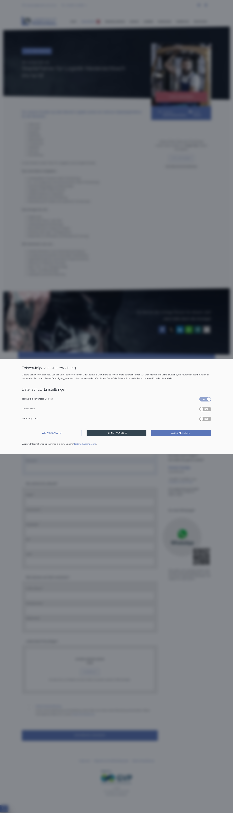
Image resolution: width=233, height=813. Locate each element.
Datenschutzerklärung (85, 443)
